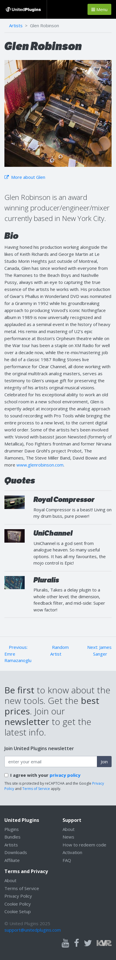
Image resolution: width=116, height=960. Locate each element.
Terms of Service (36, 788)
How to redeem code (84, 845)
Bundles (12, 837)
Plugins (11, 829)
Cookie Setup (17, 911)
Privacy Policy (18, 896)
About (69, 829)
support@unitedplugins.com (32, 930)
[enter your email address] (50, 761)
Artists (16, 25)
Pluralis (46, 579)
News (68, 837)
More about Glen (24, 177)
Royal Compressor (64, 499)
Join (104, 761)
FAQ (67, 860)
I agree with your (45, 775)
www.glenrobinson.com (39, 465)
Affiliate (12, 860)
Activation (72, 852)
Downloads (15, 852)
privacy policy (65, 775)
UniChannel (53, 533)
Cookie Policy (17, 904)
